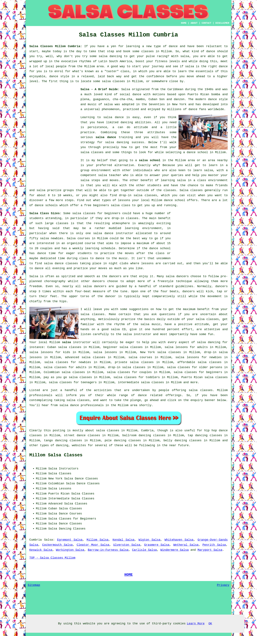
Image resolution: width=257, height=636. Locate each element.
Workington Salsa (70, 550)
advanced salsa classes (85, 357)
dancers (115, 276)
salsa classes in (110, 430)
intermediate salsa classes (141, 382)
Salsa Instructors (63, 468)
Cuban (52, 508)
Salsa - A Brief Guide (99, 89)
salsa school (149, 160)
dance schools (46, 205)
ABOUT (194, 23)
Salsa (125, 89)
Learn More (196, 623)
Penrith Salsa (214, 544)
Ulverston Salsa (126, 544)
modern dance (206, 99)
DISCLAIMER (222, 23)
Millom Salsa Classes (55, 455)
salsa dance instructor (113, 233)
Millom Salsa (97, 539)
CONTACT (206, 23)
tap (190, 435)
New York (55, 478)
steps (69, 200)
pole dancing (115, 440)
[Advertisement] (54, 136)
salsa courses (140, 357)
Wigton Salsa (149, 539)
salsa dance (106, 137)
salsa (108, 104)
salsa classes (91, 152)
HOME (184, 23)
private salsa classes (134, 362)
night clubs (118, 263)
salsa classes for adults (65, 367)
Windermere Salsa (174, 550)
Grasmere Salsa (156, 544)
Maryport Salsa (210, 550)
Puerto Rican (59, 493)
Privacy (223, 585)
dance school (197, 152)
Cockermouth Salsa (57, 544)
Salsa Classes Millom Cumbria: (55, 46)
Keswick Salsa (40, 550)
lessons (147, 263)
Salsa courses (78, 238)
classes (170, 190)
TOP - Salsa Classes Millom (52, 557)
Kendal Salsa (123, 539)
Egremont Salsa (69, 539)
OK (210, 623)
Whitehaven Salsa (179, 539)
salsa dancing (117, 142)
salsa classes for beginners (96, 213)
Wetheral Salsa (185, 544)
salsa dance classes (61, 263)
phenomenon (110, 109)
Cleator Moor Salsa (93, 544)
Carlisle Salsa (144, 550)
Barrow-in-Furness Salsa (108, 550)
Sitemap (34, 585)
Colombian (56, 483)
